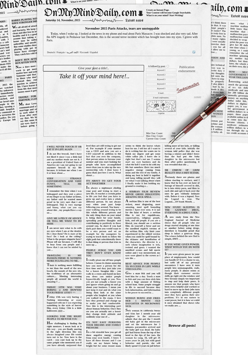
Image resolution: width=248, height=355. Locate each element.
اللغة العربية (72, 52)
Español (94, 52)
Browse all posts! (182, 325)
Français (61, 52)
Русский (84, 52)
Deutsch (51, 52)
